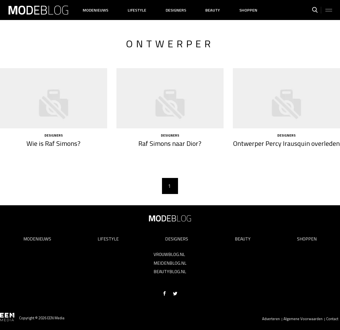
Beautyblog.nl (170, 271)
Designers (176, 10)
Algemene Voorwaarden (303, 319)
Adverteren (271, 319)
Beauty (212, 10)
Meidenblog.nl (170, 263)
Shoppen (248, 10)
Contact (332, 319)
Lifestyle (137, 10)
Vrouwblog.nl (169, 254)
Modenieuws (95, 10)
